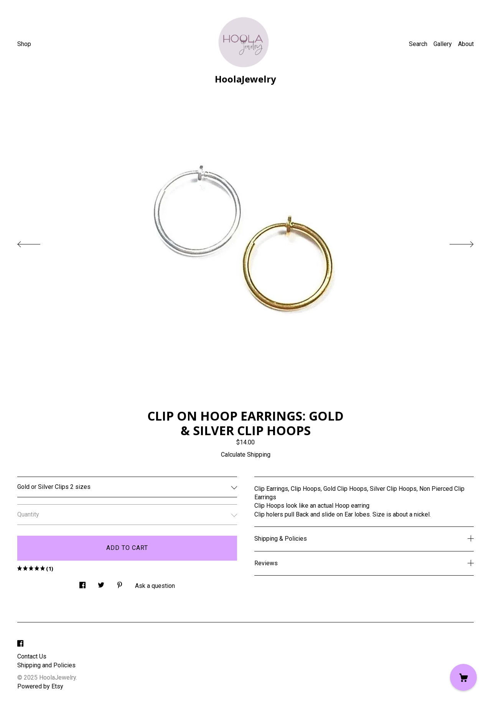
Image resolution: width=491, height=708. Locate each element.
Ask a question (155, 585)
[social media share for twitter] (101, 583)
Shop (24, 44)
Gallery (442, 44)
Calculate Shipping (245, 454)
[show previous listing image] (36, 242)
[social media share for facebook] (82, 583)
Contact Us (31, 656)
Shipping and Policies (46, 665)
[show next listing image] (454, 242)
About (466, 44)
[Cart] (463, 677)
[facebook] (20, 643)
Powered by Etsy (40, 686)
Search (418, 44)
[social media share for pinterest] (120, 583)
